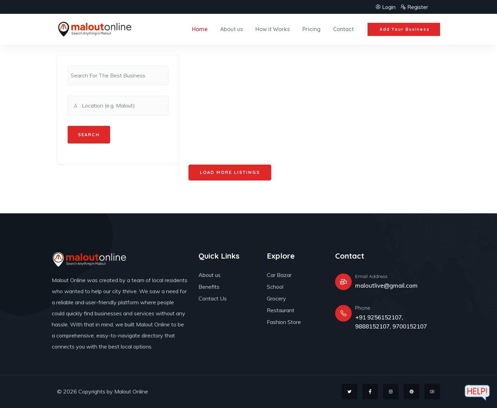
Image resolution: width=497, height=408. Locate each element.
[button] (404, 29)
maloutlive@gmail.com (386, 285)
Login (386, 6)
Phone (362, 308)
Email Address (371, 276)
